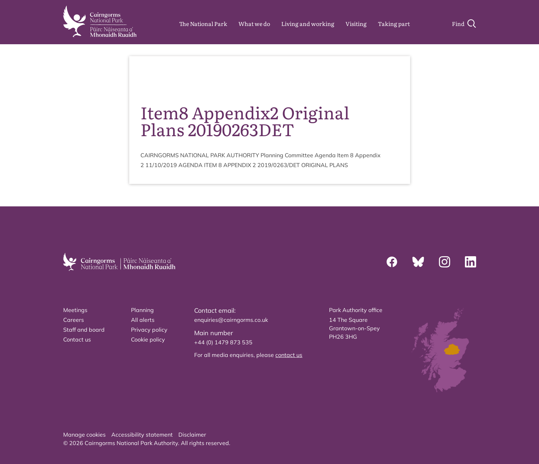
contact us (288, 354)
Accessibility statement (142, 434)
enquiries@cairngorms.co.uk (231, 319)
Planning (142, 309)
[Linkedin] (470, 261)
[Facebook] (391, 261)
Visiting (356, 23)
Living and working (307, 23)
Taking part (394, 23)
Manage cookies (84, 434)
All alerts (143, 319)
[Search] (464, 23)
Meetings (75, 309)
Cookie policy (148, 339)
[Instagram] (444, 261)
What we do (254, 23)
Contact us (77, 339)
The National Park (203, 23)
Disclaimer (192, 434)
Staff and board (84, 329)
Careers (73, 319)
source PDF (377, 77)
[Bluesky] (418, 261)
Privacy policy (149, 329)
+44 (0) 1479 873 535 (223, 342)
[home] (100, 21)
